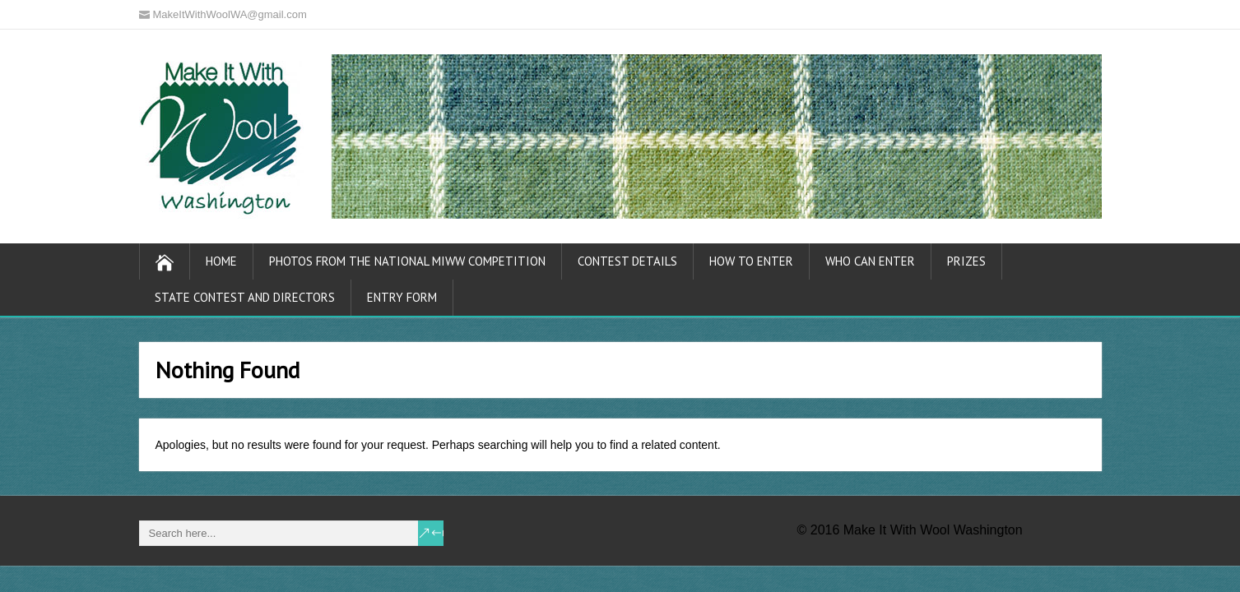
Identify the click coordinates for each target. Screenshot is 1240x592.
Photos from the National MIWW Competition (407, 261)
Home (221, 261)
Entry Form (402, 297)
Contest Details (627, 261)
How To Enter (751, 261)
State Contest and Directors (245, 297)
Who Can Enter (870, 261)
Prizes (966, 261)
